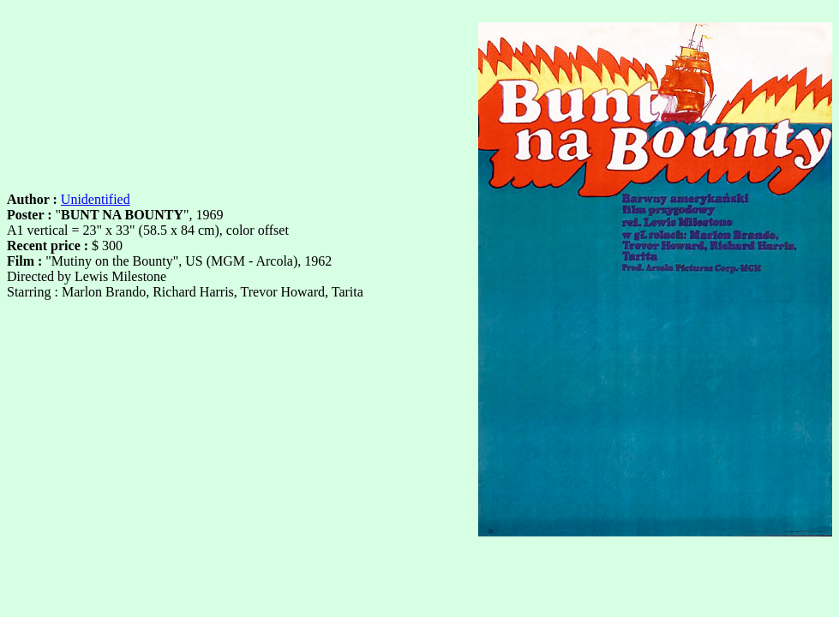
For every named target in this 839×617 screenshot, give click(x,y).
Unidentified (95, 199)
